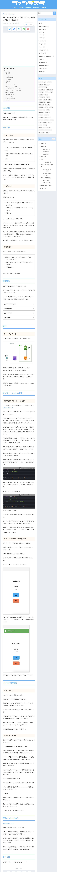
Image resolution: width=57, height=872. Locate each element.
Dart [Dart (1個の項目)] (46, 95)
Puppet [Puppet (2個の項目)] (41, 122)
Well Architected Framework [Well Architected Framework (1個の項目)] (45, 133)
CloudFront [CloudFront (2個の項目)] (42, 92)
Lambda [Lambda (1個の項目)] (41, 115)
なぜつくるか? (11, 76)
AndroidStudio (44, 26)
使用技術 (8, 81)
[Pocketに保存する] (29, 29)
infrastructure (44, 50)
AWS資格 (42, 29)
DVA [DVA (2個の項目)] (46, 97)
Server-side (28, 7)
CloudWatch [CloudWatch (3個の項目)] (50, 92)
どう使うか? (10, 79)
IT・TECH (43, 54)
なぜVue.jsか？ (8, 318)
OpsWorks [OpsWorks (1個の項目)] (47, 120)
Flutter (42, 38)
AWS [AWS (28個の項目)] (41, 87)
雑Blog (44, 7)
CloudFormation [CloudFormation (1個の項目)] (43, 90)
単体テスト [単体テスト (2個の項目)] (41, 135)
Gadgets (42, 44)
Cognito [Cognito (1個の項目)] (41, 95)
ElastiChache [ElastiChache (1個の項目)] (42, 105)
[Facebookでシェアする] (14, 29)
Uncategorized (44, 68)
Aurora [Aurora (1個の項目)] (49, 85)
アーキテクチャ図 (11, 85)
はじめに (8, 72)
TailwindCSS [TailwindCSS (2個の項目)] (42, 130)
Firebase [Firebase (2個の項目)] (41, 107)
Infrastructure (36, 7)
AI (40, 23)
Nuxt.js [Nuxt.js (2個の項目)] (41, 120)
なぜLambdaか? (8, 313)
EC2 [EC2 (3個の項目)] (40, 102)
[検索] (54, 13)
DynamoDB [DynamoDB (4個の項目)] (42, 100)
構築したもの (11, 94)
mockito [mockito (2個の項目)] (47, 115)
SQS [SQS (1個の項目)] (45, 128)
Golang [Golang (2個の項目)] (41, 110)
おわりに (8, 100)
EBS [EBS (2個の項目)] (48, 100)
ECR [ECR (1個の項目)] (45, 102)
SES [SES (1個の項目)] (49, 125)
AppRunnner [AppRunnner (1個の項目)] (42, 85)
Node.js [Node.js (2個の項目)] (46, 117)
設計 (7, 83)
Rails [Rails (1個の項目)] (46, 122)
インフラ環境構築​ (10, 92)
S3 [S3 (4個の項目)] (40, 125)
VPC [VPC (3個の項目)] (48, 130)
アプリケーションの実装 (12, 87)
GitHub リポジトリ (8, 408)
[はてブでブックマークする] (19, 29)
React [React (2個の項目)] (52, 122)
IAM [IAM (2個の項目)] (46, 110)
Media (41, 62)
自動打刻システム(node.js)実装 (14, 89)
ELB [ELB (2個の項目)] (48, 105)
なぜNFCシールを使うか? (10, 304)
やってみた (14, 7)
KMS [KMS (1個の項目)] (47, 112)
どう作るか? (10, 78)
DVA (42, 32)
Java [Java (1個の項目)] (51, 110)
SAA (42, 35)
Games (42, 47)
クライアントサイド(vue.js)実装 (14, 90)
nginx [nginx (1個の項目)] (40, 117)
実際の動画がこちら (8, 824)
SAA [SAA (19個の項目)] (45, 125)
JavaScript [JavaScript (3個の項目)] (41, 112)
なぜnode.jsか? (8, 309)
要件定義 (8, 74)
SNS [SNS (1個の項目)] (40, 128)
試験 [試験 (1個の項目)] (47, 135)
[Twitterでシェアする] (8, 29)
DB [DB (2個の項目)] (51, 95)
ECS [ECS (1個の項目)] (50, 102)
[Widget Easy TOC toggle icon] (53, 142)
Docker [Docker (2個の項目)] (41, 97)
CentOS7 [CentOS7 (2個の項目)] (46, 87)
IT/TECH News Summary (46, 58)
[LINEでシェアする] (24, 29)
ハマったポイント (11, 96)
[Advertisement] (19, 49)
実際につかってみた (11, 98)
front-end (21, 7)
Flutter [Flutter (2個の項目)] (47, 107)
